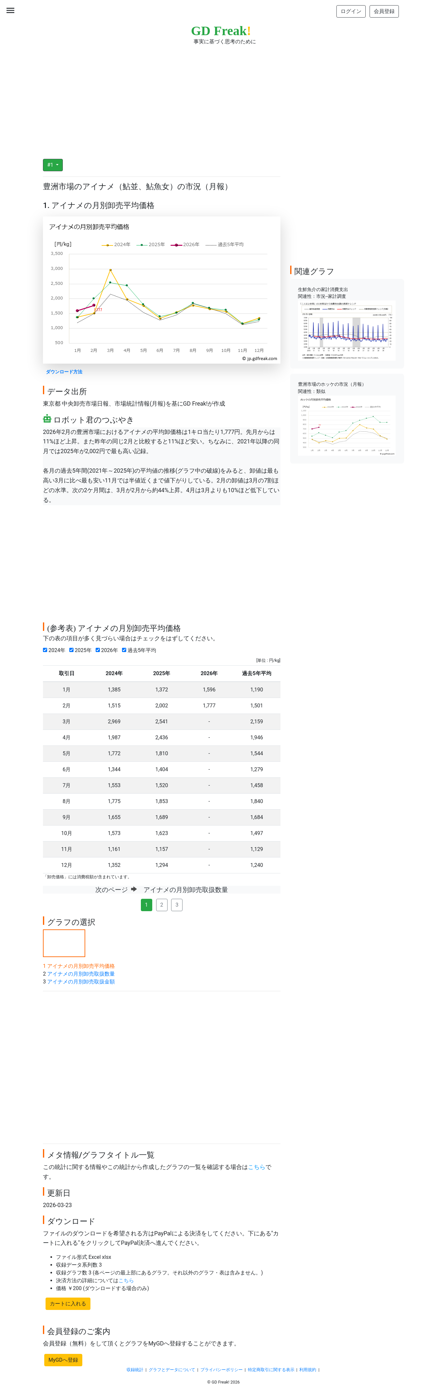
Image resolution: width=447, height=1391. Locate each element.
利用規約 (307, 1369)
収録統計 (135, 1369)
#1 (51, 165)
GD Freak (221, 30)
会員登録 (384, 11)
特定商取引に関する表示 (271, 1369)
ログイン (351, 11)
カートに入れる (68, 1304)
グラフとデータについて (172, 1369)
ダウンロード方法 (64, 372)
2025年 (81, 650)
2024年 (55, 650)
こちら (256, 1167)
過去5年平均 (140, 650)
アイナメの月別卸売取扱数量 (81, 974)
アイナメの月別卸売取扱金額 (81, 982)
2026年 (108, 650)
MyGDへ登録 (63, 1360)
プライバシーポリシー (221, 1369)
